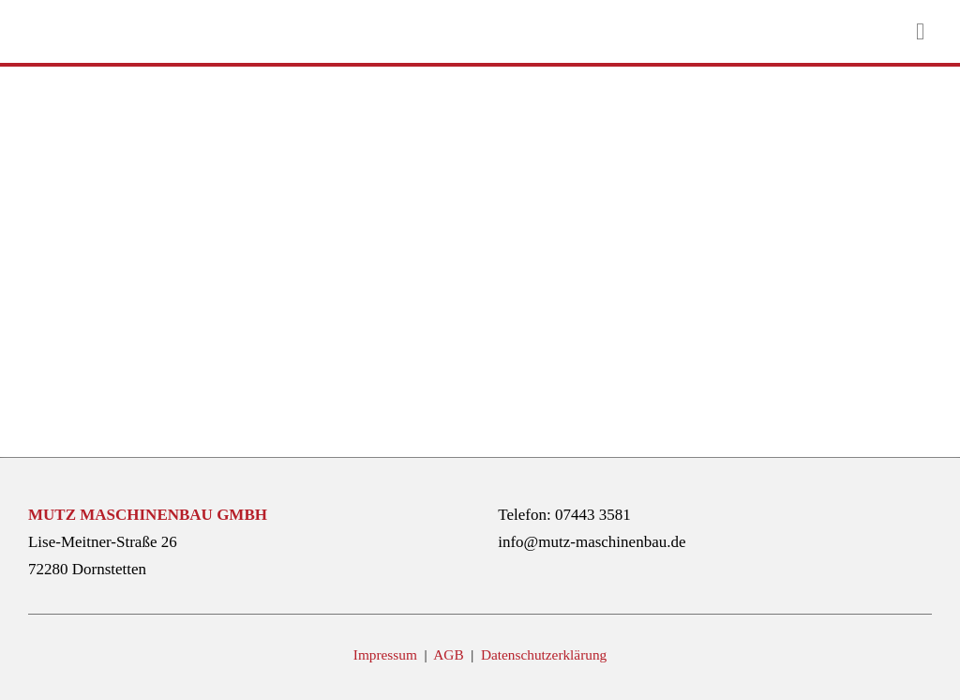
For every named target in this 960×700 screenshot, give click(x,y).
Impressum (387, 654)
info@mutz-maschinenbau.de (591, 542)
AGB (450, 654)
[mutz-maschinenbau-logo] (61, 22)
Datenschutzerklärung (544, 654)
